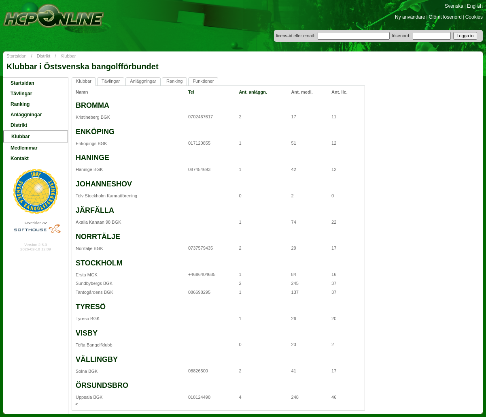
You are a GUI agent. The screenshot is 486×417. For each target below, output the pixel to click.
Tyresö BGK (88, 318)
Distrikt (44, 55)
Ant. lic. (339, 92)
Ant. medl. (302, 92)
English (475, 6)
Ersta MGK (87, 274)
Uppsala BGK (89, 397)
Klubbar (68, 55)
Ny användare (410, 17)
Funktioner (203, 81)
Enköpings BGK (91, 143)
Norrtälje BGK (89, 248)
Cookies (474, 17)
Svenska (454, 6)
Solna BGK (87, 371)
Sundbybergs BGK (94, 283)
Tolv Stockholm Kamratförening (106, 195)
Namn (82, 92)
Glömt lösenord (445, 17)
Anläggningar (26, 115)
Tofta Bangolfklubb (94, 344)
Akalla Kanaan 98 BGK (98, 222)
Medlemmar (24, 148)
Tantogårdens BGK (94, 292)
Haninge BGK (89, 169)
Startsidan (16, 55)
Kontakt (20, 158)
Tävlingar (21, 93)
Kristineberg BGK (93, 117)
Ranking (20, 104)
